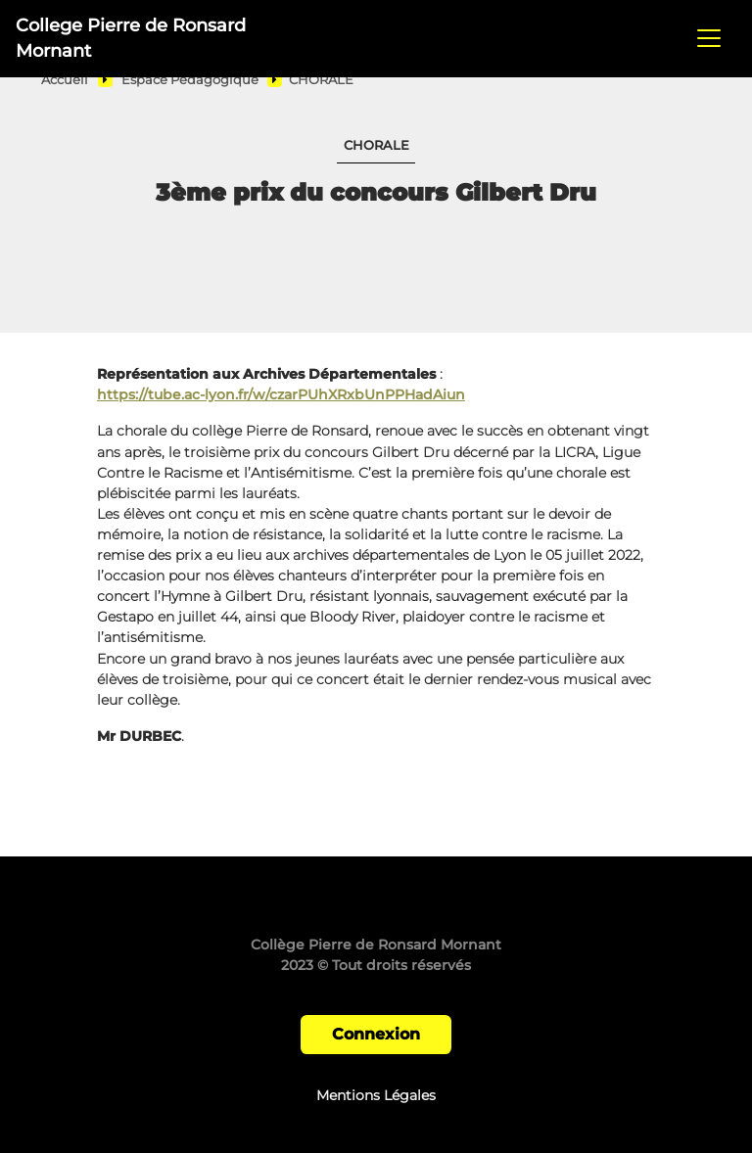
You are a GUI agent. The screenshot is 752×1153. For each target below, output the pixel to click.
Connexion (376, 1034)
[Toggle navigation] (709, 38)
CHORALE (321, 79)
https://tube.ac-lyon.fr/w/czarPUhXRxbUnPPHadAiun (281, 394)
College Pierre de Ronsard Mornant (131, 38)
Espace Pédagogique (189, 79)
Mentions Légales (376, 1095)
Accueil (64, 79)
